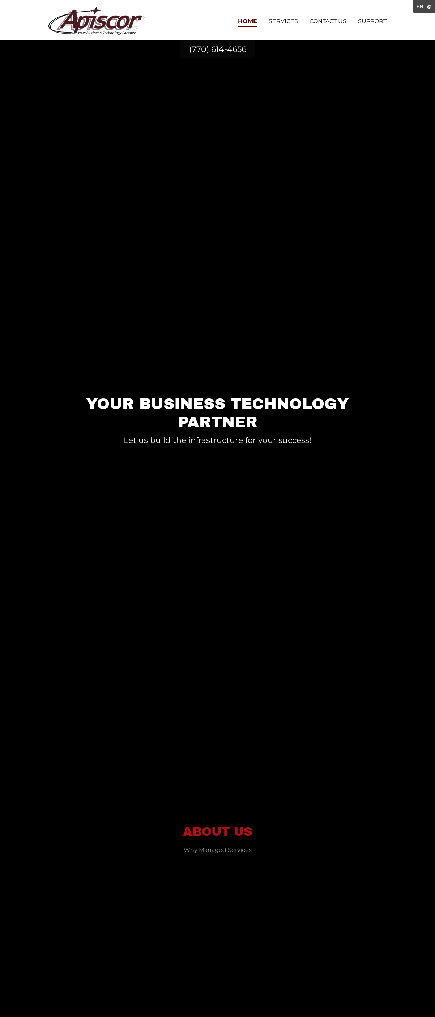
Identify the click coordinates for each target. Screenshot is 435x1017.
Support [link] (372, 21)
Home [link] (247, 21)
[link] (96, 19)
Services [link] (283, 21)
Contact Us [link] (328, 21)
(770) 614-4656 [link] (217, 49)
